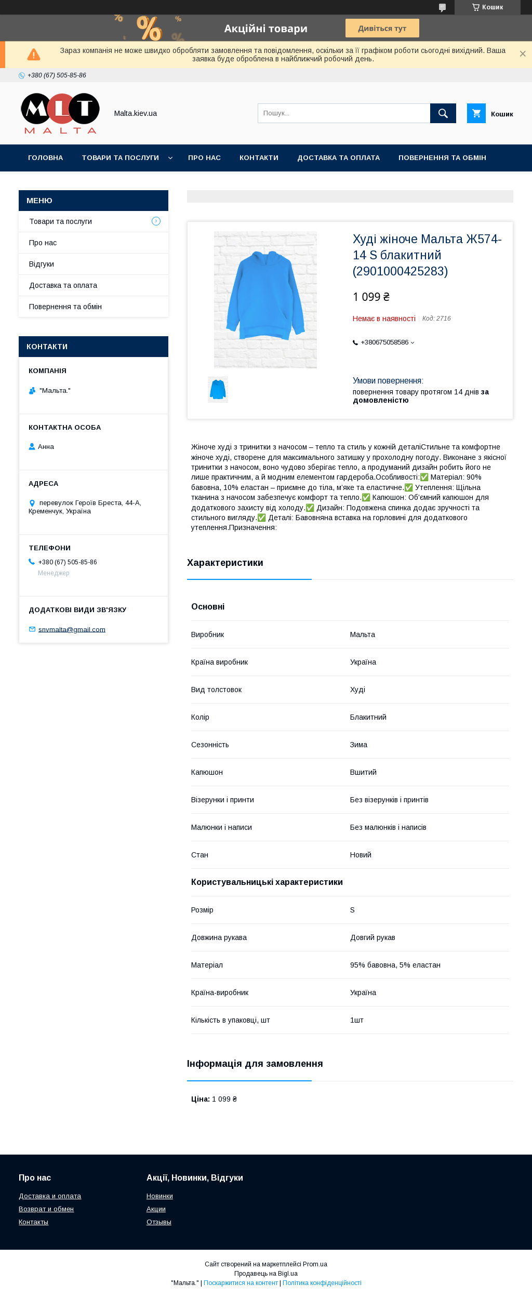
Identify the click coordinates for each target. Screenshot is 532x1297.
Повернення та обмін (442, 158)
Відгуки (41, 264)
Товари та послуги (120, 158)
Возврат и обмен (46, 1209)
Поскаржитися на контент (241, 1283)
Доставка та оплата (338, 158)
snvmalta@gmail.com (71, 629)
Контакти (259, 158)
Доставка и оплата (50, 1196)
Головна (45, 158)
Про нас (204, 158)
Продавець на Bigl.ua (266, 1273)
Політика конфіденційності (322, 1283)
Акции (156, 1209)
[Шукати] (443, 113)
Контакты (33, 1222)
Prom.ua (315, 1264)
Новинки (160, 1196)
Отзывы (159, 1222)
